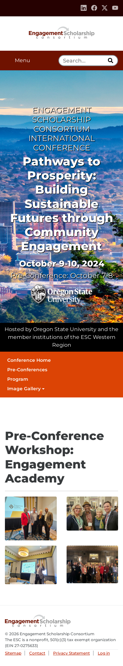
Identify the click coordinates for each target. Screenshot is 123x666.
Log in (104, 653)
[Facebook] (94, 8)
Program (17, 379)
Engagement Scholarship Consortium (61, 32)
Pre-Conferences (27, 370)
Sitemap (13, 653)
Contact (37, 653)
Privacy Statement (71, 653)
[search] (111, 60)
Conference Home (29, 360)
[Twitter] (105, 8)
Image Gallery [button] (24, 389)
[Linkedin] (84, 8)
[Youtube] (115, 8)
